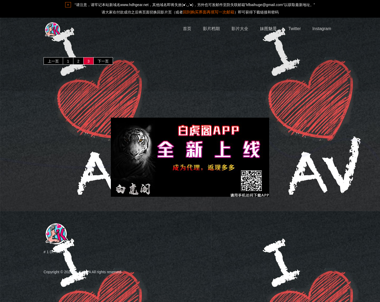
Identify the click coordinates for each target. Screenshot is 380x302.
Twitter (294, 28)
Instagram (321, 28)
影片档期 (211, 28)
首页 (187, 28)
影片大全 (239, 28)
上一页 (53, 61)
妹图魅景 (268, 28)
